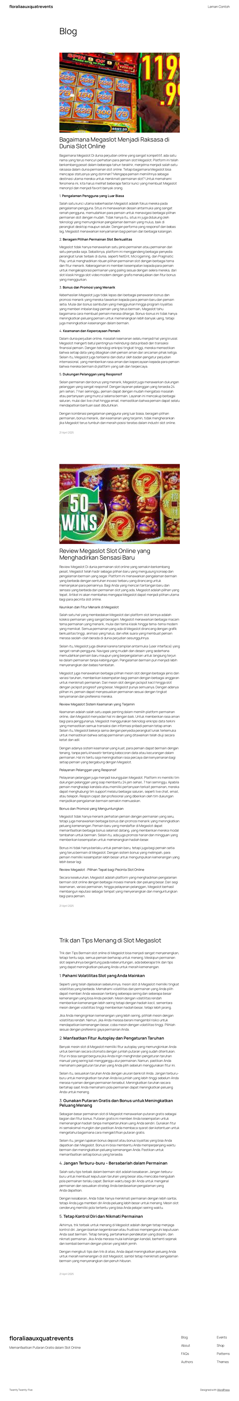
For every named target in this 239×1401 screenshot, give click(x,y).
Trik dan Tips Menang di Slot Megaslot (110, 940)
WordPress (223, 1390)
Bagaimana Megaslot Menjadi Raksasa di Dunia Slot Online (114, 142)
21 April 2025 (66, 432)
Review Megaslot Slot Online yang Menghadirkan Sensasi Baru (104, 554)
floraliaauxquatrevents (31, 6)
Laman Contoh (219, 6)
